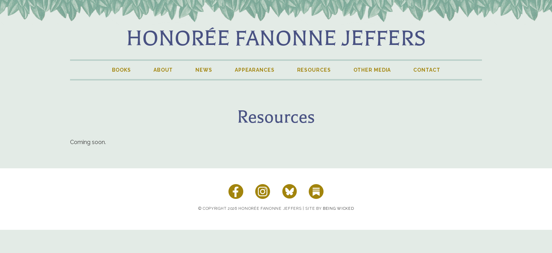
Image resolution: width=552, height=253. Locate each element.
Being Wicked (338, 208)
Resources (314, 70)
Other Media (372, 70)
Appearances (255, 70)
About (163, 70)
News (203, 70)
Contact (426, 70)
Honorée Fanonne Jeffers (276, 38)
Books (121, 70)
